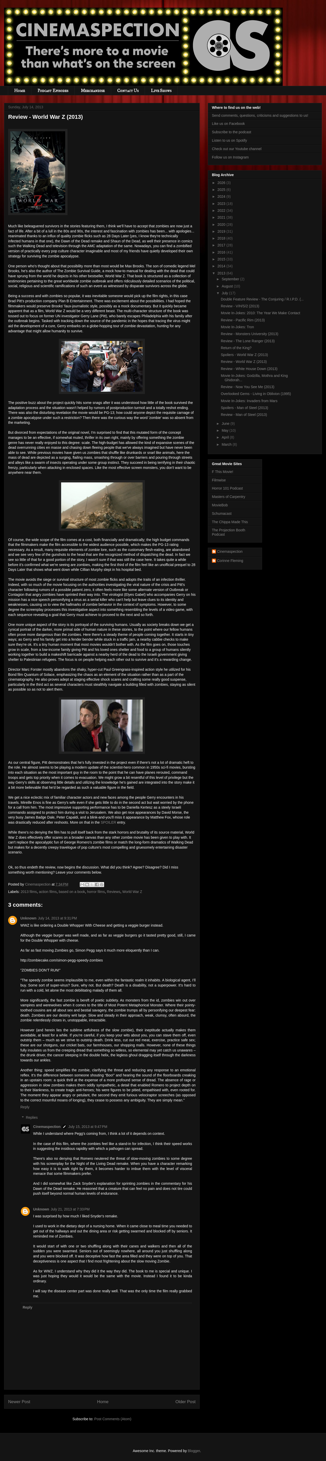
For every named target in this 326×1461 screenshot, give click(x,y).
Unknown (28, 918)
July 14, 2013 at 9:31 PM (57, 918)
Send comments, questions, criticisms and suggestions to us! (260, 115)
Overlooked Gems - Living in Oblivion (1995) (256, 394)
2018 (222, 238)
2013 (222, 273)
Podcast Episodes (52, 90)
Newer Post (19, 1401)
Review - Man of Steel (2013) (244, 415)
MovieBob (220, 505)
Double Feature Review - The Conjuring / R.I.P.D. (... (262, 299)
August (228, 286)
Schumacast (222, 513)
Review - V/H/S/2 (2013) (240, 306)
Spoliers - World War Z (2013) (244, 355)
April (226, 437)
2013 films (29, 892)
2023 (222, 204)
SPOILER (108, 822)
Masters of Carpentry (228, 497)
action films (48, 892)
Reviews (113, 892)
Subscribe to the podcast (231, 132)
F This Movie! (222, 472)
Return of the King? (236, 348)
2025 (222, 190)
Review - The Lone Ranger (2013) (248, 341)
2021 (222, 217)
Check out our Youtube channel (237, 149)
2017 (222, 245)
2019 (222, 231)
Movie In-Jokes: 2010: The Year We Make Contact (260, 313)
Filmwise (219, 480)
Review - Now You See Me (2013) (247, 387)
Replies (32, 1117)
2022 (222, 210)
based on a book (72, 892)
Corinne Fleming (230, 561)
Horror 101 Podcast (227, 488)
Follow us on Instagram (230, 157)
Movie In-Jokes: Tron (237, 327)
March (227, 444)
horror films (96, 892)
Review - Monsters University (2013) (249, 334)
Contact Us (128, 90)
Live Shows (161, 90)
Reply (25, 1107)
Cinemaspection (47, 1127)
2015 (222, 259)
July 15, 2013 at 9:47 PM (87, 1127)
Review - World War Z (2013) (244, 362)
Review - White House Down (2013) (249, 369)
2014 (222, 266)
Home (19, 90)
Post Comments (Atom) (112, 1419)
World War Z (132, 892)
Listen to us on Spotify (229, 140)
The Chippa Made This (230, 522)
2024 (222, 196)
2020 (222, 224)
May (225, 430)
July (225, 293)
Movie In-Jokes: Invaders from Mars (249, 401)
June (226, 424)
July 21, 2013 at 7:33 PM (70, 1209)
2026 (222, 183)
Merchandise (93, 90)
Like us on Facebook (228, 124)
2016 (222, 252)
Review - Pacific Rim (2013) (243, 320)
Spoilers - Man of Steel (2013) (244, 408)
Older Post (185, 1401)
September (231, 279)
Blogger (194, 1451)
